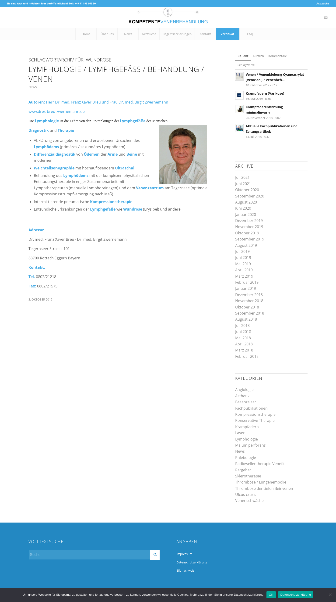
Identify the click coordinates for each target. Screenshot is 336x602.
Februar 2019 (247, 282)
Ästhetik (242, 395)
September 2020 (249, 196)
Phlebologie (245, 457)
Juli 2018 (242, 325)
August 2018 (246, 319)
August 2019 (246, 245)
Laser (240, 432)
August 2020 (246, 202)
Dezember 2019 (249, 220)
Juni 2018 (243, 331)
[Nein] (330, 594)
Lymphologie (246, 439)
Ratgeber (243, 470)
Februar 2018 (247, 356)
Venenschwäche (249, 500)
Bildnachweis (185, 570)
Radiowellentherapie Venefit (260, 463)
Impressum (184, 554)
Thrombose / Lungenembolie (260, 482)
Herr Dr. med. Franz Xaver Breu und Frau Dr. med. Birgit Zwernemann (107, 102)
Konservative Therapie (255, 420)
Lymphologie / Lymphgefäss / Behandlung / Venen (116, 74)
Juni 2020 (243, 208)
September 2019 (249, 239)
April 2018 (244, 344)
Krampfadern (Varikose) (265, 93)
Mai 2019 (243, 263)
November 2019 (249, 226)
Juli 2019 (242, 251)
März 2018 (244, 350)
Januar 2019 (245, 288)
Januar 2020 (245, 214)
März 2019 (244, 276)
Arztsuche (322, 3)
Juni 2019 (243, 257)
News (32, 87)
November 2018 (249, 300)
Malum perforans (250, 445)
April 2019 (244, 269)
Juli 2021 (242, 177)
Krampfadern (247, 426)
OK (271, 594)
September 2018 (249, 313)
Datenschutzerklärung (191, 562)
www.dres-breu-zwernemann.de (56, 111)
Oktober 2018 (247, 307)
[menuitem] (321, 3)
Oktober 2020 (247, 189)
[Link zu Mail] (325, 17)
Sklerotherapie (248, 476)
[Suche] (94, 555)
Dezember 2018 (249, 294)
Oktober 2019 (247, 233)
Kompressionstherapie (255, 414)
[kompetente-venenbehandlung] (168, 17)
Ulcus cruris (245, 494)
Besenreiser (245, 402)
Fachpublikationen (251, 408)
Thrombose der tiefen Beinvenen (264, 488)
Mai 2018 (243, 337)
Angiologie (244, 389)
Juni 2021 (243, 183)
